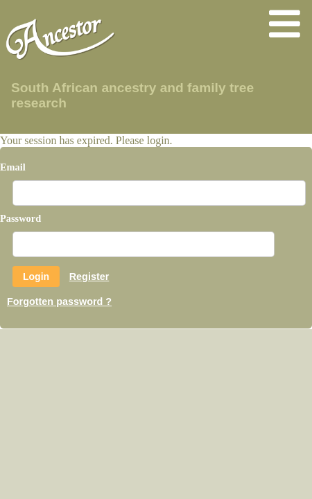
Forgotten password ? (59, 301)
